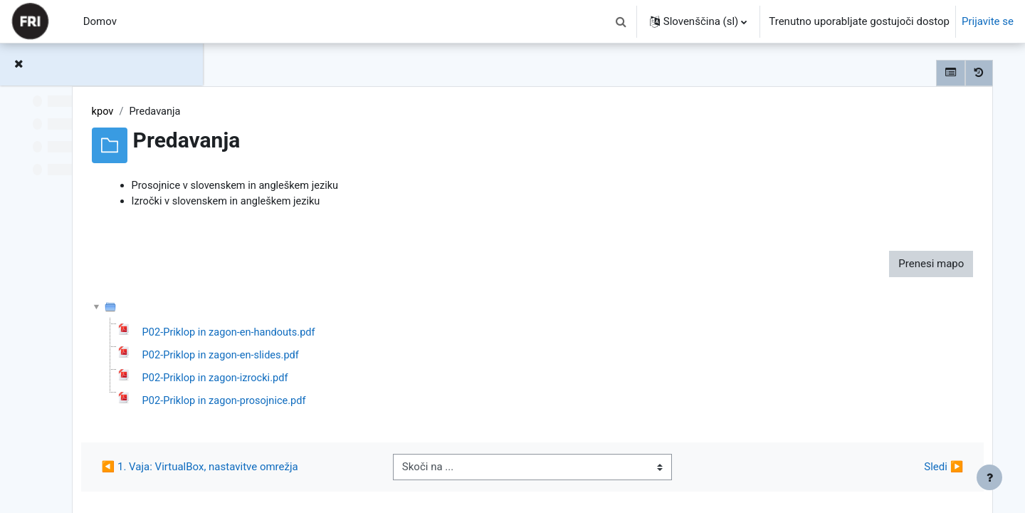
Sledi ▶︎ (922, 470)
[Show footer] (989, 477)
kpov (264, 111)
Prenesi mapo (909, 265)
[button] (621, 21)
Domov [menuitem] (100, 21)
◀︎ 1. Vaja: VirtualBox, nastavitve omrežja (361, 470)
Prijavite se (988, 21)
